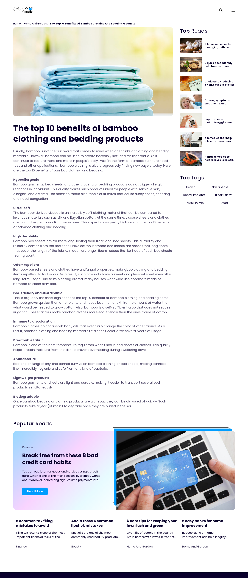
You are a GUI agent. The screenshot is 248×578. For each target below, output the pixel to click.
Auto (224, 203)
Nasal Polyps (195, 203)
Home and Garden (35, 23)
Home (17, 23)
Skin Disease (220, 187)
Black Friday (223, 195)
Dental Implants (194, 195)
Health (190, 187)
